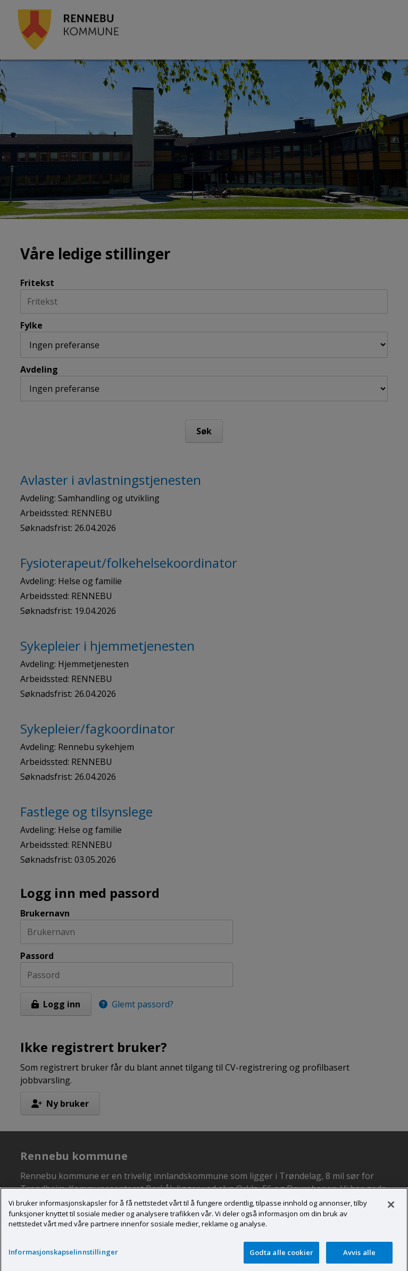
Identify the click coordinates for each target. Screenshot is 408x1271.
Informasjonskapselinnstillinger (63, 1258)
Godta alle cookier (281, 1259)
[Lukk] (391, 1211)
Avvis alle (359, 1259)
